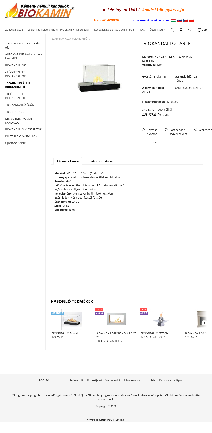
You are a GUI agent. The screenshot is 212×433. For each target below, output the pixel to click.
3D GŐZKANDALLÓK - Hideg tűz (23, 45)
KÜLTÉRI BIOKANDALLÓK (21, 136)
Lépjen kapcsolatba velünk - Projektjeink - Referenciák (58, 29)
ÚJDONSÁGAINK (15, 142)
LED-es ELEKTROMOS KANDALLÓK (19, 120)
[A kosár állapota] (202, 29)
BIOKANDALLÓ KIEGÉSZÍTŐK (23, 129)
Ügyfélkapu (156, 29)
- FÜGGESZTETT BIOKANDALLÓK (15, 73)
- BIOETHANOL (14, 111)
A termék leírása (68, 160)
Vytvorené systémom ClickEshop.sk (106, 419)
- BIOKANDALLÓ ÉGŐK (19, 104)
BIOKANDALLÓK (15, 65)
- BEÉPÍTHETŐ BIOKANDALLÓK (15, 95)
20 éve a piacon (14, 29)
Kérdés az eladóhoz (100, 160)
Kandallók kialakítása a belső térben (114, 29)
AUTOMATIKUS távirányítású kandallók (23, 56)
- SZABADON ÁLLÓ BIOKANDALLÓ (17, 84)
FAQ (142, 29)
